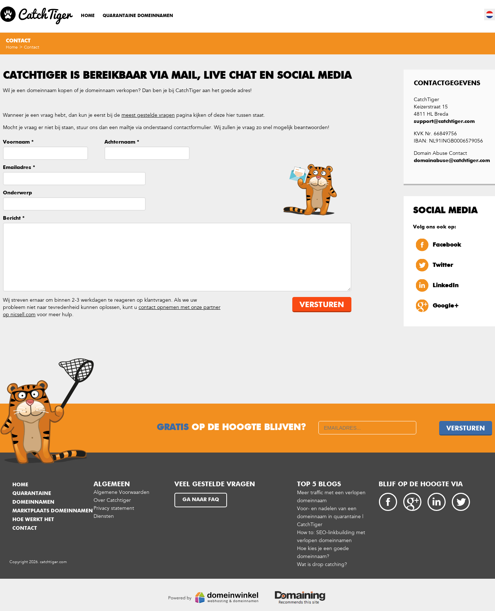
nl (490, 14)
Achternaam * (121, 142)
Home (88, 16)
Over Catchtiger (112, 500)
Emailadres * (19, 167)
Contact (31, 47)
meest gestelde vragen (148, 115)
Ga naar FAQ (200, 499)
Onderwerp (17, 192)
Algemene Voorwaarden (121, 492)
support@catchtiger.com (444, 121)
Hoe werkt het (33, 519)
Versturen (322, 305)
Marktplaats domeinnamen (52, 510)
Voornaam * (18, 142)
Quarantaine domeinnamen (138, 16)
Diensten (104, 516)
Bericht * (14, 218)
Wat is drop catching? (322, 564)
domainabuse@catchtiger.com (449, 160)
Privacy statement (114, 508)
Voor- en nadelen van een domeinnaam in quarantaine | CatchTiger (330, 516)
